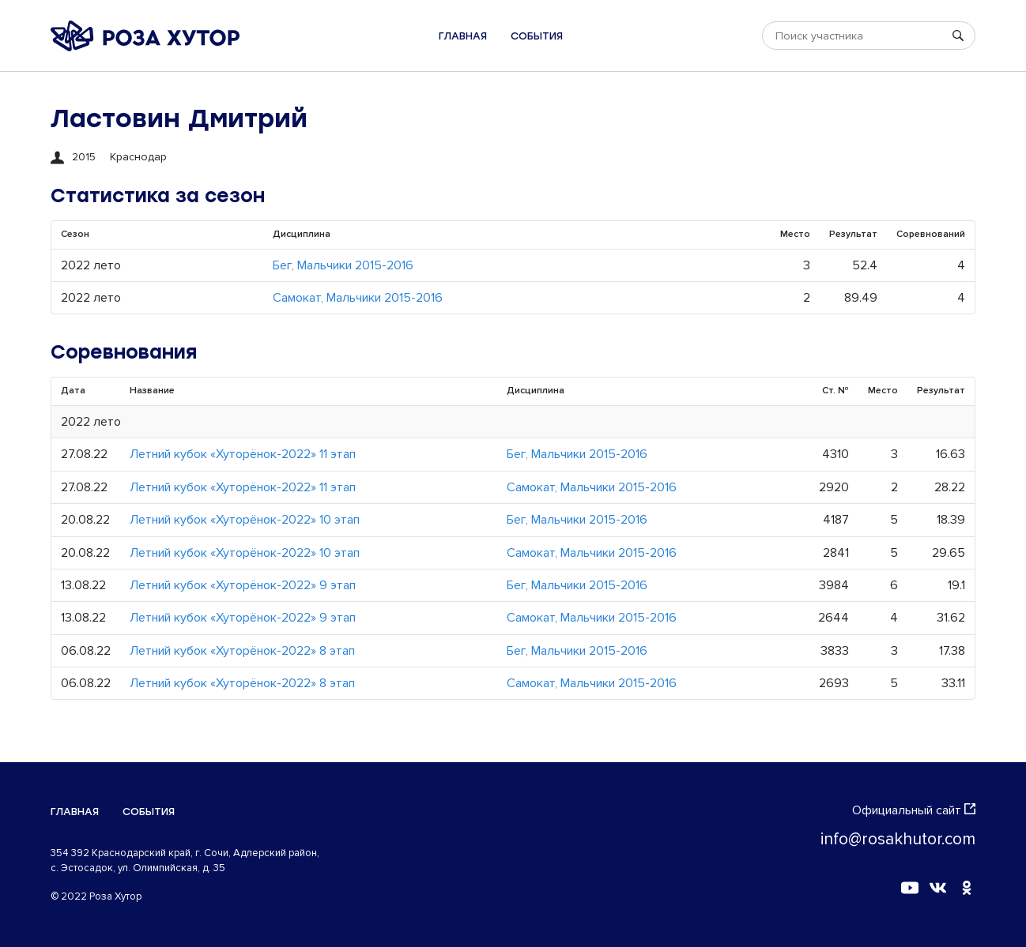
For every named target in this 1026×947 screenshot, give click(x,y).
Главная (463, 36)
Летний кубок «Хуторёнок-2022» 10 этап (245, 520)
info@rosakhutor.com (897, 839)
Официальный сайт (913, 810)
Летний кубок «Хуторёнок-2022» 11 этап (243, 454)
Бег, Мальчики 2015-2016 (343, 265)
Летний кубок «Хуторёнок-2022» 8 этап (242, 651)
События (537, 36)
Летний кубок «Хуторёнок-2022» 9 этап (243, 585)
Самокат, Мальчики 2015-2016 (358, 298)
